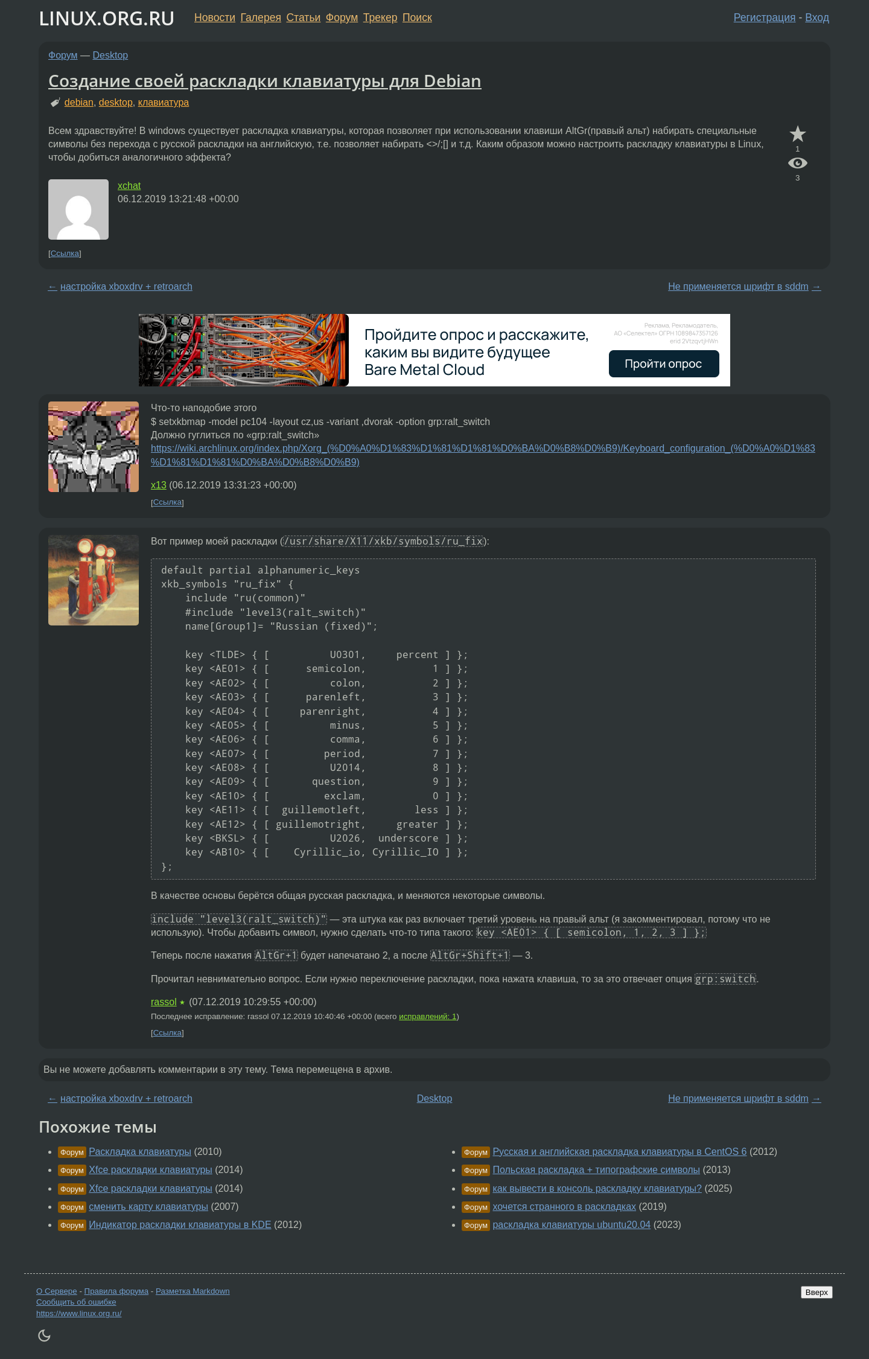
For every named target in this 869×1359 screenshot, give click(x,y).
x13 (159, 485)
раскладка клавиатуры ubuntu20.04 (571, 1225)
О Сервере (56, 1291)
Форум (342, 17)
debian (79, 102)
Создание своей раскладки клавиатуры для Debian (265, 80)
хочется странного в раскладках (564, 1206)
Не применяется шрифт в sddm (738, 286)
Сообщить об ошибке (76, 1301)
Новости (214, 17)
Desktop (111, 55)
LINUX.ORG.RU (107, 18)
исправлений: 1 (427, 1016)
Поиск (417, 17)
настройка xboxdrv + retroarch (126, 286)
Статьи (303, 17)
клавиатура (163, 102)
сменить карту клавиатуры (148, 1206)
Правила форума (116, 1291)
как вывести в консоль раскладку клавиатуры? (597, 1188)
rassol (164, 1002)
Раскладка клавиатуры (140, 1151)
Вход (817, 17)
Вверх (817, 1292)
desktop (116, 102)
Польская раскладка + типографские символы (596, 1170)
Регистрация (765, 17)
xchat (129, 186)
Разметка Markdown (193, 1291)
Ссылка (65, 253)
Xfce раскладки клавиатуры (150, 1170)
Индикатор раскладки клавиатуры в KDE (180, 1225)
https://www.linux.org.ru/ (78, 1313)
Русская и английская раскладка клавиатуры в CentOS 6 (619, 1151)
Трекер (380, 17)
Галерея (261, 17)
